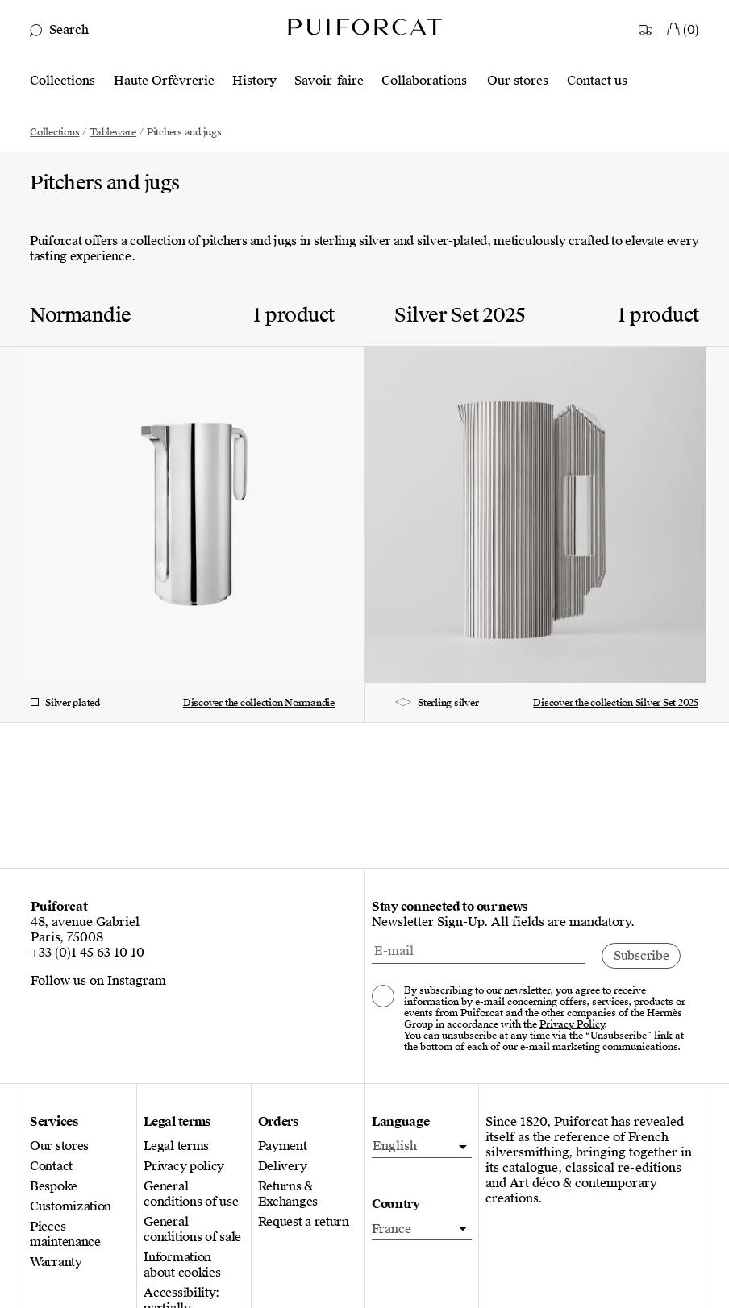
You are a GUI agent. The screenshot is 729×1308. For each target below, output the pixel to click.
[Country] (646, 26)
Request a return (303, 1222)
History (254, 81)
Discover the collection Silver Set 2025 (615, 702)
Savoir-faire (329, 81)
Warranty (56, 1262)
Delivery (282, 1166)
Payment (282, 1146)
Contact (51, 1166)
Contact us (597, 81)
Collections (62, 81)
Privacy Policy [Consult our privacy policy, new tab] (571, 1024)
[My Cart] (683, 26)
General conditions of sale (192, 1230)
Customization (70, 1207)
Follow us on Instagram (98, 981)
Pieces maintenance (65, 1234)
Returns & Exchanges (288, 1194)
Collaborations (424, 81)
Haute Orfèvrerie (164, 81)
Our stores (517, 81)
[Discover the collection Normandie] (182, 483)
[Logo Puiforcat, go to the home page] (364, 26)
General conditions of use (191, 1194)
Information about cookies (182, 1265)
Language (401, 1122)
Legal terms (176, 1146)
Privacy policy (184, 1166)
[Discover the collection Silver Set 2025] (546, 483)
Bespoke (53, 1186)
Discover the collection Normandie (259, 702)
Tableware (113, 132)
